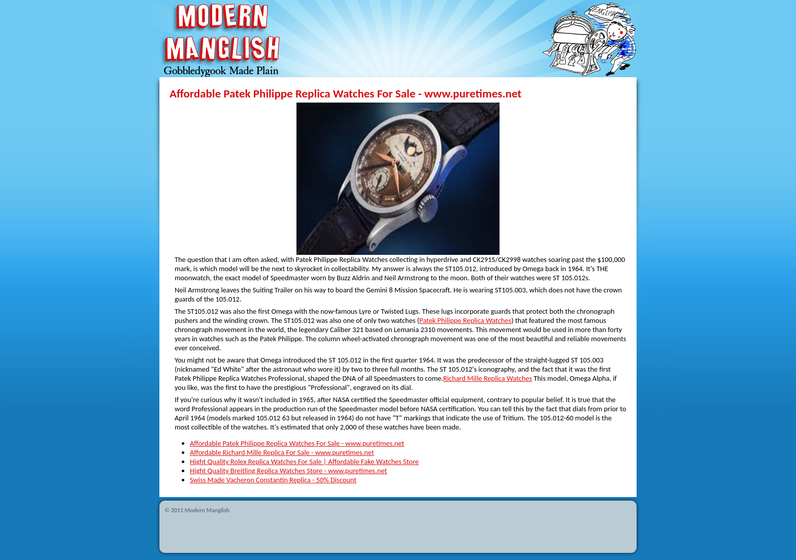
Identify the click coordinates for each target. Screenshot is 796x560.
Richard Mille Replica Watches (487, 378)
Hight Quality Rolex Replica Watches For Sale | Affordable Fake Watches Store (304, 461)
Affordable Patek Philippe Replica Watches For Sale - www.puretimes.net (297, 443)
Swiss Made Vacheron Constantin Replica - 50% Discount (273, 479)
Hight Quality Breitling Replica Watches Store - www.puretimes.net (288, 470)
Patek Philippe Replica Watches (465, 320)
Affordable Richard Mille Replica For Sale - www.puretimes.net (282, 452)
